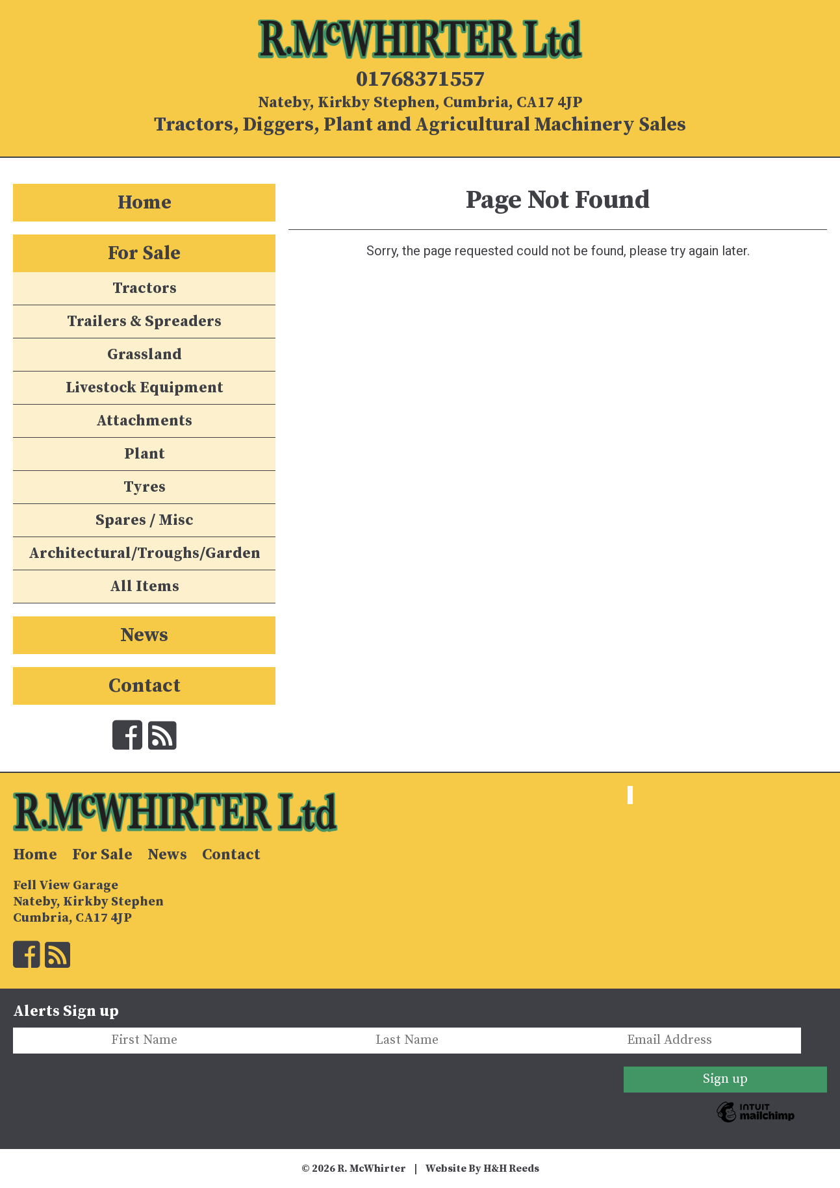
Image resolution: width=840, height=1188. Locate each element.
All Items (144, 586)
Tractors (144, 288)
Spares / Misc (144, 520)
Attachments (144, 421)
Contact (144, 686)
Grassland (144, 354)
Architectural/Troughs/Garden (145, 553)
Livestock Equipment (144, 388)
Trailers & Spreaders (144, 321)
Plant (144, 454)
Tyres (144, 487)
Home (145, 202)
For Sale (144, 253)
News (144, 635)
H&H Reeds (511, 1168)
